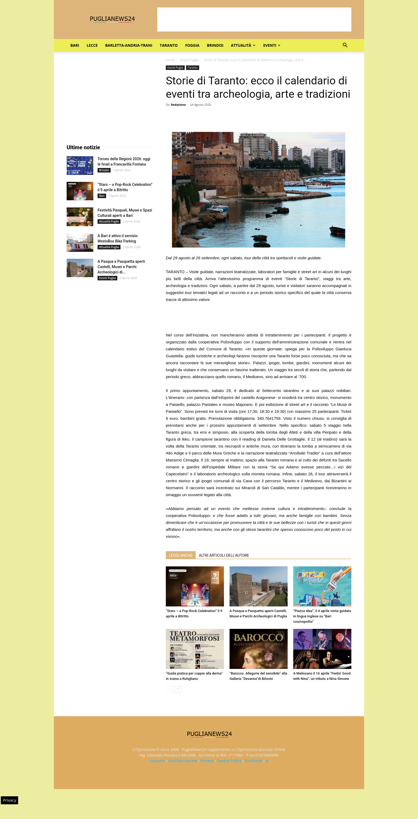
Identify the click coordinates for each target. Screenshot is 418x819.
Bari (74, 45)
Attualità (243, 45)
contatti (157, 760)
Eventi (271, 45)
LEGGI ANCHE (180, 555)
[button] (345, 45)
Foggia (192, 45)
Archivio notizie (182, 760)
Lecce (92, 45)
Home (170, 60)
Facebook (254, 760)
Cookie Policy (229, 760)
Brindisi (215, 45)
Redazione (178, 105)
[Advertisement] (254, 19)
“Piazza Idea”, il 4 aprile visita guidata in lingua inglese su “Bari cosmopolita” (322, 616)
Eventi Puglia (189, 60)
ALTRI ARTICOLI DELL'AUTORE (224, 555)
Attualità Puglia (109, 221)
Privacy (207, 760)
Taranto (169, 45)
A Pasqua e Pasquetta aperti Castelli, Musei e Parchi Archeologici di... (121, 266)
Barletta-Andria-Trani (128, 45)
